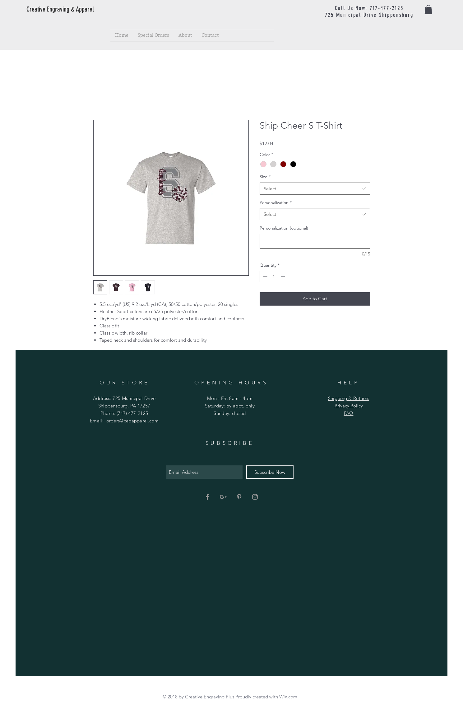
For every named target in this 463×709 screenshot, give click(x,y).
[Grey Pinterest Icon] (239, 497)
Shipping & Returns (348, 398)
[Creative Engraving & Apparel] (71, 9)
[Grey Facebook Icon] (207, 497)
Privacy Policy (349, 406)
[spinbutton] (274, 276)
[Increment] (283, 276)
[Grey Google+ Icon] (223, 497)
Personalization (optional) (284, 228)
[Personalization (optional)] (315, 241)
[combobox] (315, 189)
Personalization (276, 202)
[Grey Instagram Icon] (255, 497)
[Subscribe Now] (270, 472)
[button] (428, 9)
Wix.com (288, 697)
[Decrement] (264, 276)
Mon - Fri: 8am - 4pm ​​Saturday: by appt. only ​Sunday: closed (230, 405)
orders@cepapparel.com (132, 421)
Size (265, 176)
